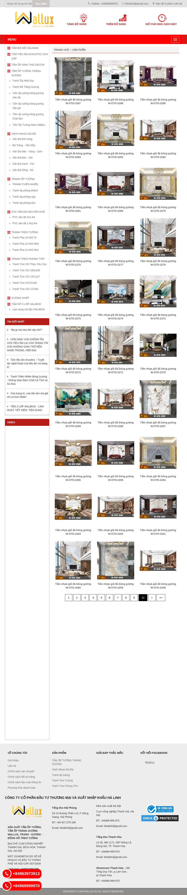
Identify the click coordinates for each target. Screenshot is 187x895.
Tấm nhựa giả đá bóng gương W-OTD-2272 (73, 370)
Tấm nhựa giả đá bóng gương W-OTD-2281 (73, 209)
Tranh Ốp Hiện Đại (23, 80)
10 (143, 597)
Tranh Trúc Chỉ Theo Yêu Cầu (29, 264)
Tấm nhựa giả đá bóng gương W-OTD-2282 (158, 155)
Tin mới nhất (15, 321)
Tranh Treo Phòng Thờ (28, 258)
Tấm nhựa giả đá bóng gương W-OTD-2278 (73, 263)
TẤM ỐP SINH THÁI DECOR (28, 64)
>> (160, 597)
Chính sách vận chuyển (21, 771)
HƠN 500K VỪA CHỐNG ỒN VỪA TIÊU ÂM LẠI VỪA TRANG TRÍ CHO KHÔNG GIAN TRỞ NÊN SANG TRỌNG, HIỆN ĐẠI (27, 345)
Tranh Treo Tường (25, 232)
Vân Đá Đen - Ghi (22, 157)
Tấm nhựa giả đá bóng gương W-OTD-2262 (116, 532)
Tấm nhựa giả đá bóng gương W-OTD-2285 (158, 101)
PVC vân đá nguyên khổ (28, 211)
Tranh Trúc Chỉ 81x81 (24, 282)
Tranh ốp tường (23, 179)
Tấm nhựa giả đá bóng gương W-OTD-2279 (158, 209)
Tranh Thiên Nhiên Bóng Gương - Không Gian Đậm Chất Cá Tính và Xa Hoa (27, 380)
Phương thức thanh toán (21, 787)
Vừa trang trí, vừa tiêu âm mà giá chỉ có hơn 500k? (27, 395)
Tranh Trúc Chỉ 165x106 (26, 270)
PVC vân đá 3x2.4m (23, 217)
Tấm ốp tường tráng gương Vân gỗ (27, 105)
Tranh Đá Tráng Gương (25, 86)
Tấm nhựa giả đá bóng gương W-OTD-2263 (73, 532)
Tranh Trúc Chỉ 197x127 (26, 276)
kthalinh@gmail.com (136, 3)
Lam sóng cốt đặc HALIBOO (28, 309)
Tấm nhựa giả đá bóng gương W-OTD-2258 (158, 585)
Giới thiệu (13, 760)
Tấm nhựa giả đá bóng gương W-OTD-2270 (158, 370)
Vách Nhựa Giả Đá (24, 133)
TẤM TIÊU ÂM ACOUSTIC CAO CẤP (30, 56)
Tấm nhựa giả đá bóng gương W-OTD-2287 (73, 101)
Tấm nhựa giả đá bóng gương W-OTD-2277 (116, 263)
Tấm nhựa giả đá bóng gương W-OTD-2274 (116, 316)
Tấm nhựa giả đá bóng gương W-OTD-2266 (73, 478)
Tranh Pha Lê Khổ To (24, 237)
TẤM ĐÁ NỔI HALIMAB (25, 48)
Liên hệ (12, 765)
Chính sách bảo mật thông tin (24, 782)
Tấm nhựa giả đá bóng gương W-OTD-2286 (116, 101)
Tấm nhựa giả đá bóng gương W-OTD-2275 (73, 316)
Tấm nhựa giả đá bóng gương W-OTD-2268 (116, 424)
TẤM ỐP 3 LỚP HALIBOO (26, 304)
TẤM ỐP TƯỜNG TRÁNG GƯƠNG (26, 73)
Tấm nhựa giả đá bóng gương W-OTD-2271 (116, 370)
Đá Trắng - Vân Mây (23, 145)
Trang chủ (61, 49)
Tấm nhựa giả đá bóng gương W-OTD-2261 (158, 532)
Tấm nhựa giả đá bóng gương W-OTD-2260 (73, 585)
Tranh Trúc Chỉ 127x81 (25, 289)
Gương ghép (20, 297)
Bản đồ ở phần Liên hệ (169, 3)
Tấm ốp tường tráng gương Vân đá (27, 95)
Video (11, 422)
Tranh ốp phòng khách (25, 190)
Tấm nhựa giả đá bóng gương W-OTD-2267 (158, 424)
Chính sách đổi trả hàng (21, 776)
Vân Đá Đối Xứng (22, 139)
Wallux (150, 762)
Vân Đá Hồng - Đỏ (22, 170)
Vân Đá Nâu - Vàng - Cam (27, 151)
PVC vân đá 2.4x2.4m (24, 223)
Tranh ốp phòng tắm (23, 202)
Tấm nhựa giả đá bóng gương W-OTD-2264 (158, 478)
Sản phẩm (78, 49)
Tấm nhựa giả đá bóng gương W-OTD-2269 (73, 424)
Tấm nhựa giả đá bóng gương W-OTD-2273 (158, 316)
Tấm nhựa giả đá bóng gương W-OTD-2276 (158, 263)
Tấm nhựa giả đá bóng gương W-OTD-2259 (116, 585)
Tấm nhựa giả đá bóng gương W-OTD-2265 (116, 478)
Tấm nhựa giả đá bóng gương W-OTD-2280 (116, 209)
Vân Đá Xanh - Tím (23, 163)
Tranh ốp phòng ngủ (24, 196)
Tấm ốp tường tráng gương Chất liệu (27, 116)
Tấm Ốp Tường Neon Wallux (28, 124)
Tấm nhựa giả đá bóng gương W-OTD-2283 (116, 155)
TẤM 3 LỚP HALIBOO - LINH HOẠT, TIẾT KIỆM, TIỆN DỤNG (25, 408)
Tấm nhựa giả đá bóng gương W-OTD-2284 (73, 155)
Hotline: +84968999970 (104, 3)
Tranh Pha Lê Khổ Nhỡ (25, 243)
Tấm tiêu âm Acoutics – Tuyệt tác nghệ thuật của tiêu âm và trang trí (27, 363)
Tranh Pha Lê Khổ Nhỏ (25, 249)
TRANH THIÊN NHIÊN (25, 184)
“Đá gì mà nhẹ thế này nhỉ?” (25, 329)
